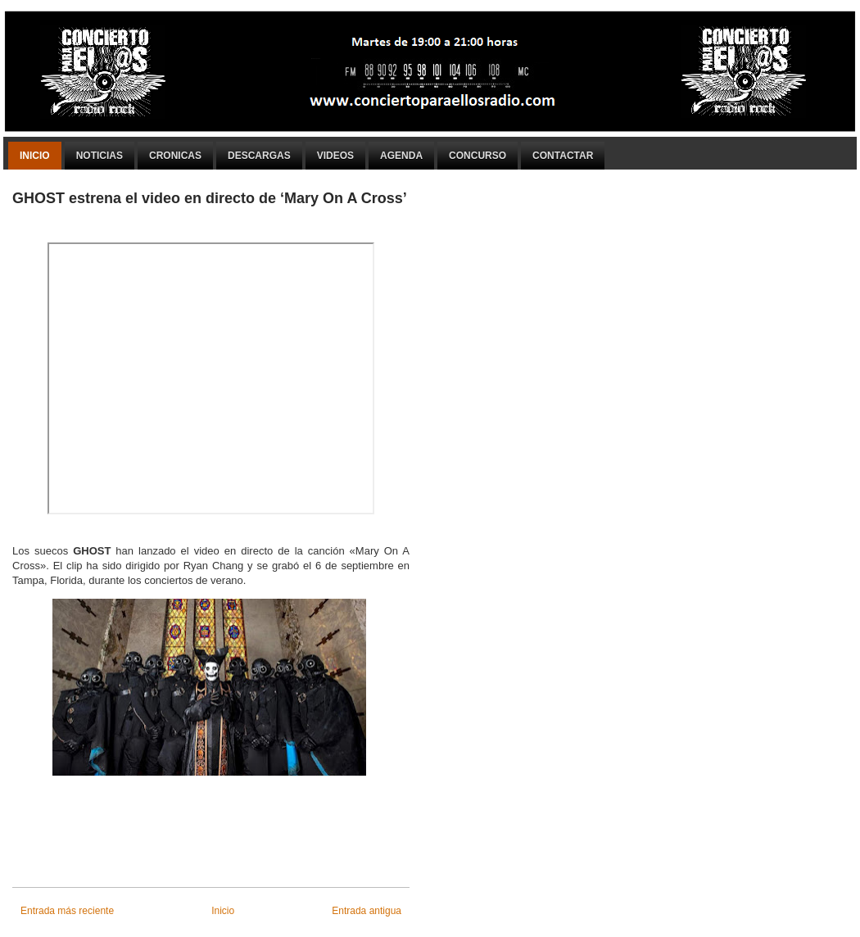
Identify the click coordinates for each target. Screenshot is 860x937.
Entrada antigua (366, 911)
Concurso (477, 155)
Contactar (562, 155)
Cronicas (175, 155)
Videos (335, 155)
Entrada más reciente (67, 911)
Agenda (401, 155)
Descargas (259, 155)
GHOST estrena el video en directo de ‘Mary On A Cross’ (209, 198)
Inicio (35, 155)
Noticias (99, 155)
